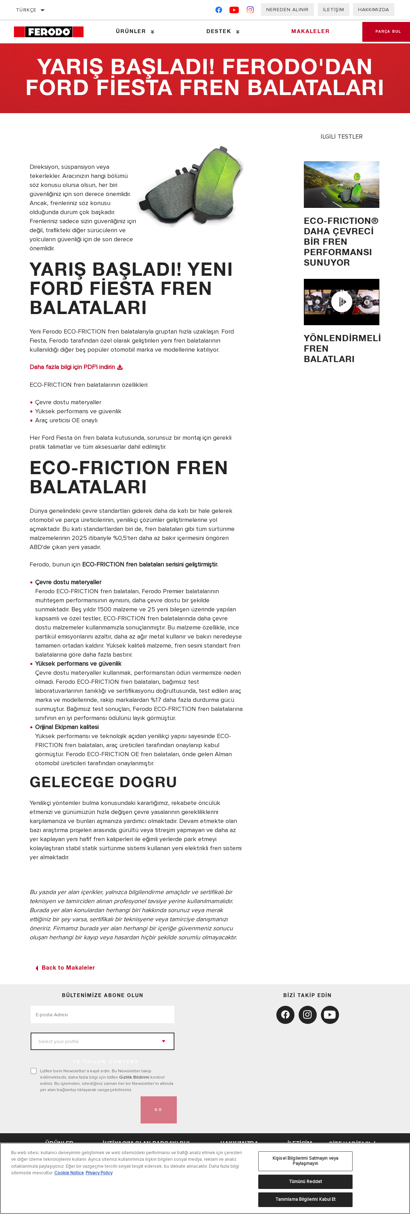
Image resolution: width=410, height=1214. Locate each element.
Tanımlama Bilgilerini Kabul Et (305, 1199)
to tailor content (106, 1061)
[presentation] (83, 1109)
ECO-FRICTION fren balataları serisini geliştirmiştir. (150, 564)
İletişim (333, 10)
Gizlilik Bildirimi (134, 1076)
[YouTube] (234, 11)
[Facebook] (218, 11)
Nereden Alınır (287, 10)
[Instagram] (250, 11)
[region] (205, 1178)
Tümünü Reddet (305, 1181)
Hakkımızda (373, 10)
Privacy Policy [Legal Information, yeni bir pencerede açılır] (99, 1173)
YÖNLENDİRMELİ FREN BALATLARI (341, 349)
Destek (218, 31)
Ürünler (131, 31)
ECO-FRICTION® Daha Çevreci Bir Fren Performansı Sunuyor (341, 242)
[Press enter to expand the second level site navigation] (152, 32)
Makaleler (310, 31)
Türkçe (26, 10)
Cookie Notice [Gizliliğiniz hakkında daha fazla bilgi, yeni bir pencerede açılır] (69, 1173)
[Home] (52, 31)
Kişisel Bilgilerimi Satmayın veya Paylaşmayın (305, 1161)
